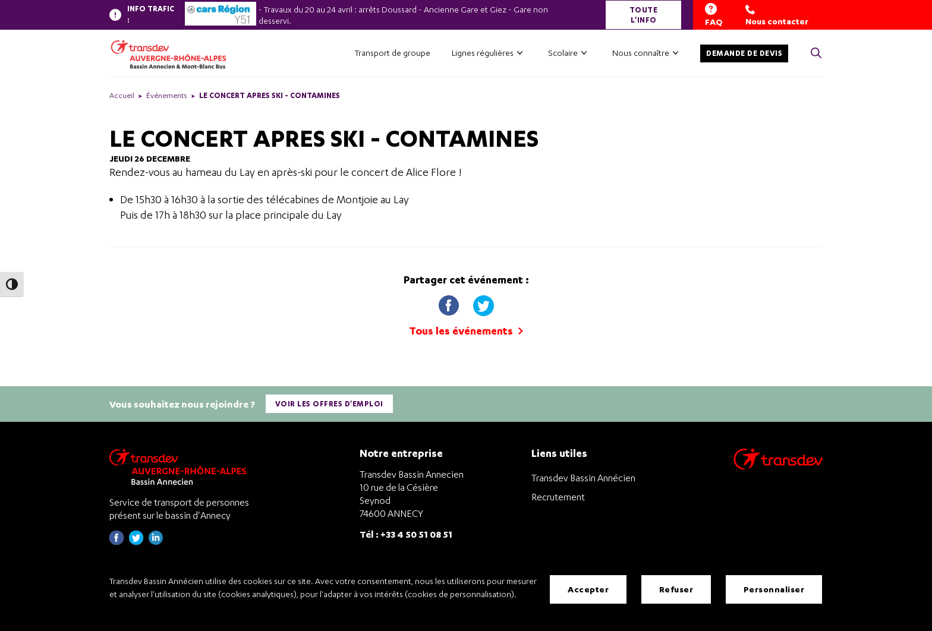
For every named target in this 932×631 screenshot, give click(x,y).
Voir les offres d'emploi (329, 403)
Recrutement (558, 496)
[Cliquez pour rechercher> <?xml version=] (816, 54)
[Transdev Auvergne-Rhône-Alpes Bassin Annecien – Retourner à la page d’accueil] (180, 467)
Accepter (588, 589)
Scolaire (563, 53)
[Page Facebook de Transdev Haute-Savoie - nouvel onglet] (116, 542)
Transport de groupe (392, 53)
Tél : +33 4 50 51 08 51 (406, 533)
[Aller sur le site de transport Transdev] (778, 467)
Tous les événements (466, 330)
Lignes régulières (483, 53)
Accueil (121, 95)
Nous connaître (640, 53)
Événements (166, 95)
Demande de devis (744, 53)
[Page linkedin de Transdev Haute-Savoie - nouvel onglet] (156, 542)
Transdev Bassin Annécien (583, 477)
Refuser (676, 589)
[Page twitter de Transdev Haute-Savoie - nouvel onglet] (136, 542)
